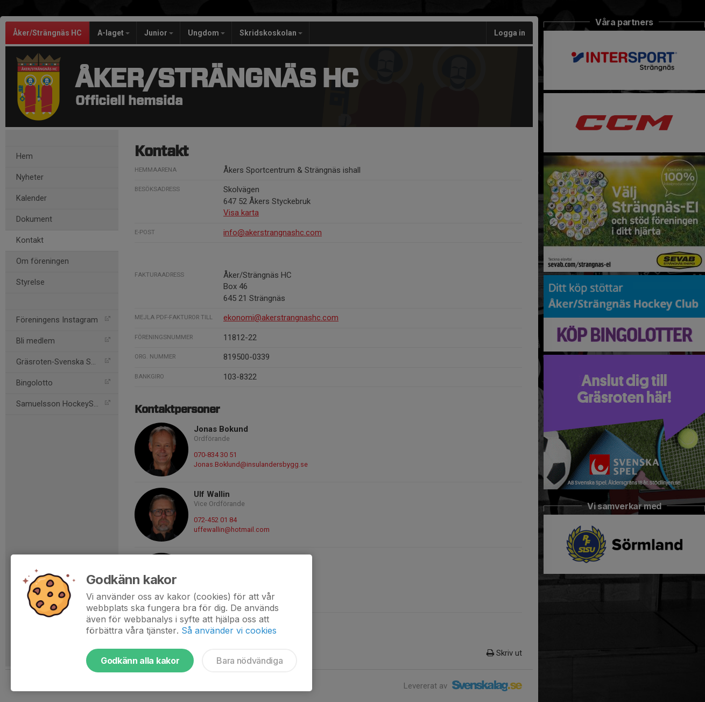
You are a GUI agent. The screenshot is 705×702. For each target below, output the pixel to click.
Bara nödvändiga (249, 660)
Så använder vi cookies (229, 630)
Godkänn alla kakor (140, 660)
